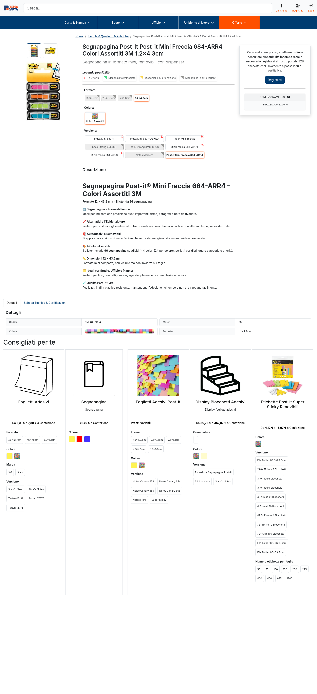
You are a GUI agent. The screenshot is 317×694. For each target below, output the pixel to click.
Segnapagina (94, 402)
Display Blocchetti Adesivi (220, 402)
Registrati (275, 80)
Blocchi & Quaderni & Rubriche (108, 36)
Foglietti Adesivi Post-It (158, 402)
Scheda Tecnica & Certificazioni (45, 302)
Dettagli (12, 302)
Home (79, 36)
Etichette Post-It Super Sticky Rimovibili (282, 404)
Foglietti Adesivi (33, 402)
